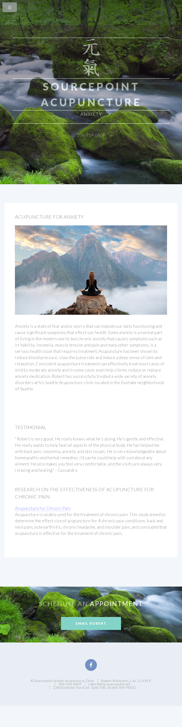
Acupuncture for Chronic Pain (43, 508)
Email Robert (91, 623)
